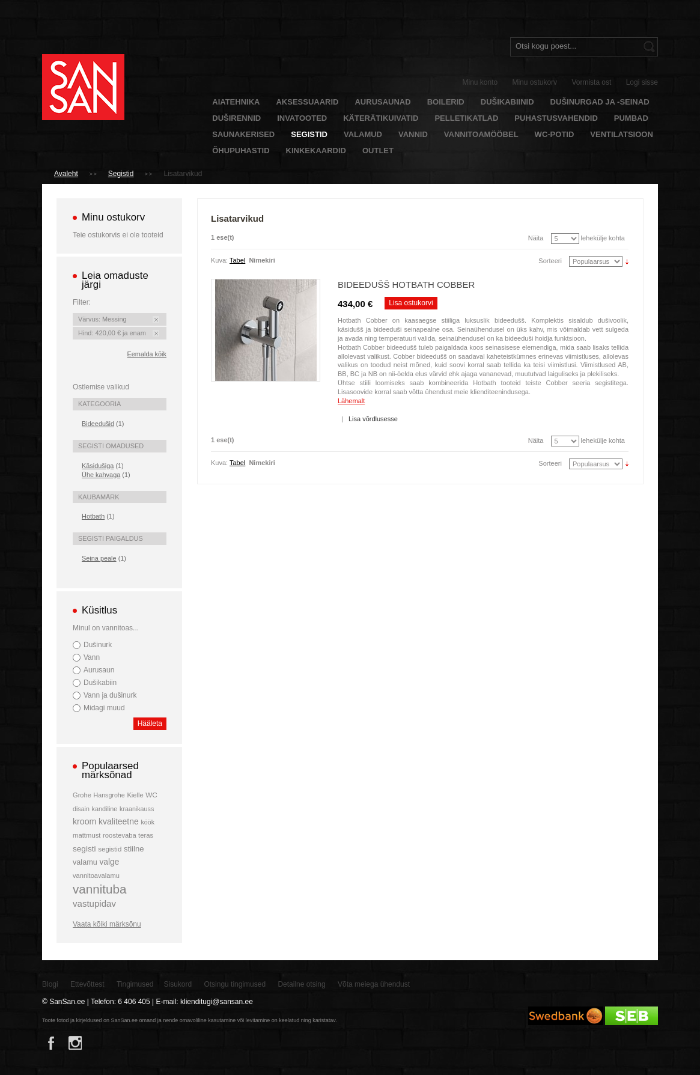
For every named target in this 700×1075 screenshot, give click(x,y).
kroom (84, 821)
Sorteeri (550, 260)
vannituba (100, 889)
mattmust (86, 835)
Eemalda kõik (146, 354)
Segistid (121, 173)
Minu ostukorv (534, 82)
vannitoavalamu (96, 875)
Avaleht (66, 173)
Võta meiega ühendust (374, 984)
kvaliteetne (119, 821)
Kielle (135, 795)
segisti (84, 848)
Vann (92, 657)
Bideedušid (98, 423)
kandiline (105, 808)
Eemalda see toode (156, 319)
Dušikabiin (100, 682)
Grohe (82, 795)
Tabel (237, 260)
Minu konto (480, 82)
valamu (85, 862)
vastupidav (94, 903)
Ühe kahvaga (101, 474)
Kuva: (219, 260)
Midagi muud (104, 708)
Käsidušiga (98, 465)
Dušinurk (98, 645)
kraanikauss (137, 808)
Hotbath (93, 516)
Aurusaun (99, 670)
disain (81, 808)
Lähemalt (351, 400)
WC (151, 795)
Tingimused (135, 984)
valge (109, 861)
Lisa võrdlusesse (373, 418)
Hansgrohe (108, 795)
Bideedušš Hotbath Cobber (406, 284)
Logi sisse (642, 82)
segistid (109, 849)
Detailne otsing (301, 984)
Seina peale (99, 558)
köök (147, 822)
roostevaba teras (128, 835)
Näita (536, 238)
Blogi (50, 984)
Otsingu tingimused (235, 984)
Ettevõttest (87, 984)
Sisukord (177, 984)
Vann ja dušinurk (110, 695)
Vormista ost (591, 82)
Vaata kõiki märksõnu (107, 924)
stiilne (134, 848)
